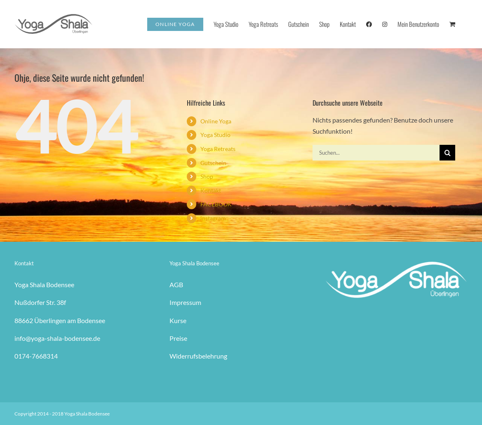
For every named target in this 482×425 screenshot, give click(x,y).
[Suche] (447, 153)
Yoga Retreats (217, 148)
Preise (178, 338)
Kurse (177, 320)
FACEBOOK (216, 204)
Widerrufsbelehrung (198, 356)
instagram (213, 218)
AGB (176, 284)
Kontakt (210, 190)
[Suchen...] (376, 153)
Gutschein (213, 162)
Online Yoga (215, 121)
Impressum (185, 302)
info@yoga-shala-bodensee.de (57, 338)
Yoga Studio (215, 134)
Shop (206, 176)
